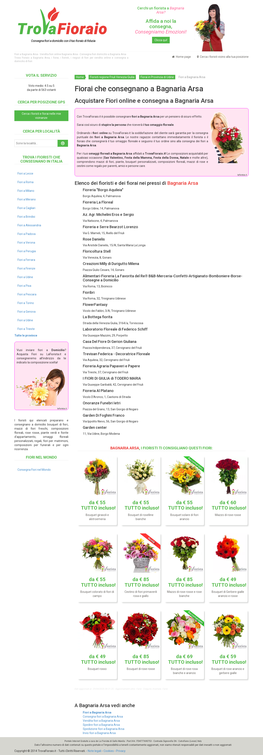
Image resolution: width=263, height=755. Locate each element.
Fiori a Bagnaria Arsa (97, 712)
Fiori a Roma (25, 182)
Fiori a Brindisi (26, 216)
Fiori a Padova (26, 234)
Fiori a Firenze (26, 268)
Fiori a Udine (25, 277)
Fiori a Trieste (26, 329)
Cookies (109, 751)
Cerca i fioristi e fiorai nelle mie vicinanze (41, 115)
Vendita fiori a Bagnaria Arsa (101, 720)
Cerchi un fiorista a (160, 10)
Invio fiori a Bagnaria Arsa (99, 733)
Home (80, 77)
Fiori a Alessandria (29, 225)
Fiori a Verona (26, 242)
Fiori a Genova (26, 311)
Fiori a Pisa (24, 285)
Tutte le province (25, 335)
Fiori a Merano (26, 199)
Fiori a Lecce (25, 173)
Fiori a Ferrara (26, 259)
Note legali (94, 751)
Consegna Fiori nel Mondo (34, 469)
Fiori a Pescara (26, 294)
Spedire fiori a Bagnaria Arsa (101, 724)
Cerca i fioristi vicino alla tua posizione (223, 56)
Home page (181, 56)
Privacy (121, 751)
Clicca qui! (161, 40)
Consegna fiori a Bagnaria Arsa (103, 716)
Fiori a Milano (25, 190)
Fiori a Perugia (26, 251)
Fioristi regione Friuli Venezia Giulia (112, 77)
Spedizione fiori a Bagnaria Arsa (103, 729)
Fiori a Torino (25, 303)
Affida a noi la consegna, (161, 26)
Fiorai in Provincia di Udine (157, 77)
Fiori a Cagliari (26, 208)
